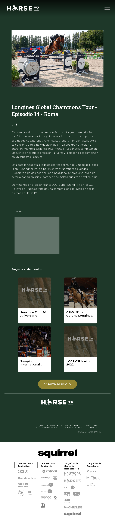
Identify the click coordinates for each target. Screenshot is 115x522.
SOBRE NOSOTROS (73, 427)
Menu (108, 6)
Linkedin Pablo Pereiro (24, 425)
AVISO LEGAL (92, 425)
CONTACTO (93, 427)
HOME (42, 425)
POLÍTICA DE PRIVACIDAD (47, 427)
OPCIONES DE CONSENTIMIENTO (65, 425)
